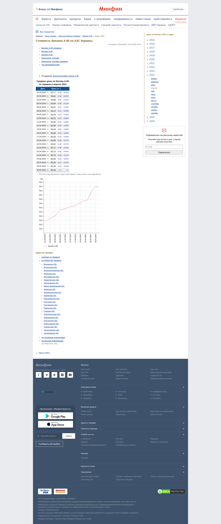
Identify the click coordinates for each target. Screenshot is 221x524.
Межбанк (84, 376)
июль (153, 97)
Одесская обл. (50, 302)
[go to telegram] (46, 375)
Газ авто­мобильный (50, 65)
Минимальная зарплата (86, 25)
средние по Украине (50, 257)
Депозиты (60, 18)
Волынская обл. (50, 267)
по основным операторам (53, 337)
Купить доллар (87, 414)
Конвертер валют (88, 379)
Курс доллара (121, 369)
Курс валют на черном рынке (162, 411)
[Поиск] (68, 436)
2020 (152, 59)
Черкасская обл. (51, 327)
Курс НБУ (84, 372)
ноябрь (154, 110)
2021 (152, 63)
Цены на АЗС (43, 25)
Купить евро (120, 414)
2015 (152, 40)
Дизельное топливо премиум (54, 61)
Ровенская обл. (50, 308)
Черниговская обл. (51, 330)
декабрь (154, 113)
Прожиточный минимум (136, 25)
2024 (152, 75)
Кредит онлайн (122, 379)
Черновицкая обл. (51, 333)
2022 (152, 67)
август (153, 101)
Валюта (46, 18)
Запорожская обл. (51, 283)
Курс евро (154, 369)
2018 (152, 51)
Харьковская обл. (51, 317)
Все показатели (47, 32)
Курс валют (85, 369)
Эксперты (120, 442)
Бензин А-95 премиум (51, 48)
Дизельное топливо (50, 58)
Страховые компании (124, 480)
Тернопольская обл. (52, 314)
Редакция (154, 439)
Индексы (180, 18)
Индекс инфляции (61, 25)
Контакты (119, 439)
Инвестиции (143, 18)
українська (178, 9)
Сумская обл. (49, 311)
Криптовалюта (163, 18)
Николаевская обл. (52, 299)
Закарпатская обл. (51, 280)
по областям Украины (51, 260)
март (153, 85)
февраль (155, 82)
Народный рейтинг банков (161, 379)
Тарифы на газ (156, 376)
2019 (152, 55)
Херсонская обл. (51, 321)
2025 (152, 117)
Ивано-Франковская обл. (54, 286)
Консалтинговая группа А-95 (66, 76)
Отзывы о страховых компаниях (129, 476)
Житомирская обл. (51, 277)
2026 (152, 121)
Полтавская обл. (51, 305)
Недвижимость (123, 18)
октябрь (154, 107)
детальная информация (52, 341)
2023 (152, 71)
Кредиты (75, 18)
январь (154, 79)
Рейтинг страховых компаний (162, 476)
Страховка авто (87, 480)
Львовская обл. (50, 295)
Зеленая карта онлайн (90, 476)
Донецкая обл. (50, 274)
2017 (152, 47)
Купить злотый (156, 414)
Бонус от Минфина (51, 9)
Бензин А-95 (47, 51)
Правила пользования (159, 442)
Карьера (84, 442)
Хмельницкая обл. (51, 324)
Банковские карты (123, 372)
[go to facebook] (38, 375)
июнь (153, 94)
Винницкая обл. (50, 264)
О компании (86, 439)
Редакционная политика (125, 445)
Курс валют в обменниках (126, 411)
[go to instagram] (62, 375)
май (152, 91)
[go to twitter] (54, 375)
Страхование (102, 18)
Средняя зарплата (111, 25)
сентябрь (155, 104)
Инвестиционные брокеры (161, 372)
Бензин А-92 (47, 55)
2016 (152, 44)
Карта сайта (44, 353)
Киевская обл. (50, 289)
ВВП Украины (158, 25)
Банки (87, 18)
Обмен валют (86, 411)
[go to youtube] (70, 375)
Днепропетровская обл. (54, 270)
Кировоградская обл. (52, 292)
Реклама (84, 458)
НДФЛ (171, 25)
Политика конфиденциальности (94, 445)
